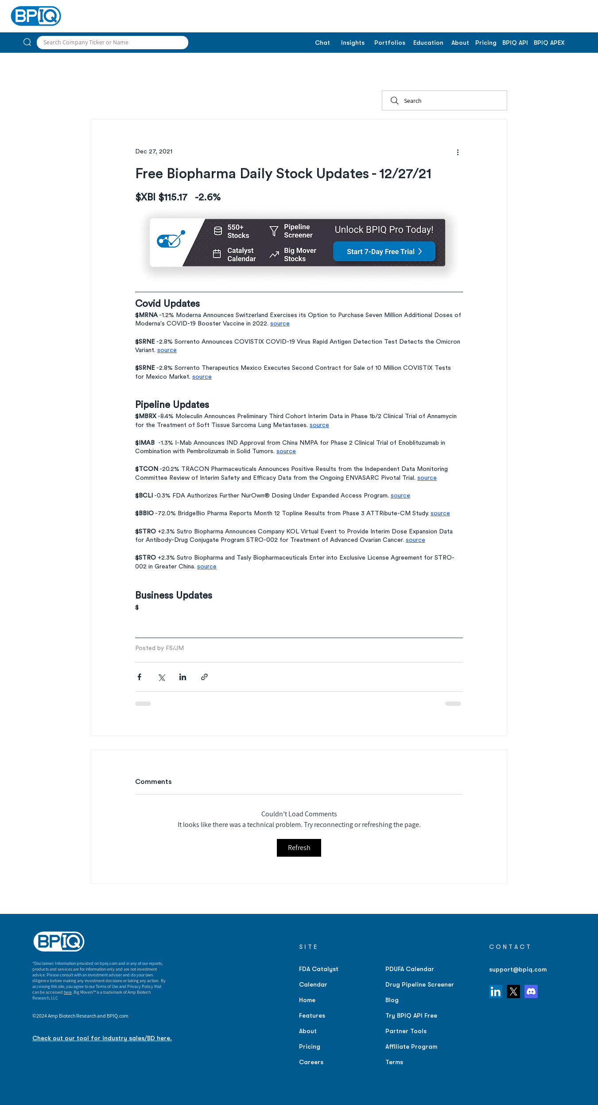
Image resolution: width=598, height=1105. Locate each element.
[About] (460, 43)
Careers (311, 1062)
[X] (513, 991)
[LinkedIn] (495, 991)
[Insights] (352, 43)
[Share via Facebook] (139, 677)
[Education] (428, 43)
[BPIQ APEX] (549, 43)
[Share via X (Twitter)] (161, 677)
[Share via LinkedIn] (183, 677)
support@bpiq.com (518, 969)
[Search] (444, 100)
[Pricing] (486, 43)
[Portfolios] (389, 43)
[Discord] (531, 991)
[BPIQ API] (515, 43)
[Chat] (322, 43)
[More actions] (457, 151)
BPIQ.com (117, 1015)
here (68, 992)
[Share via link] (204, 677)
